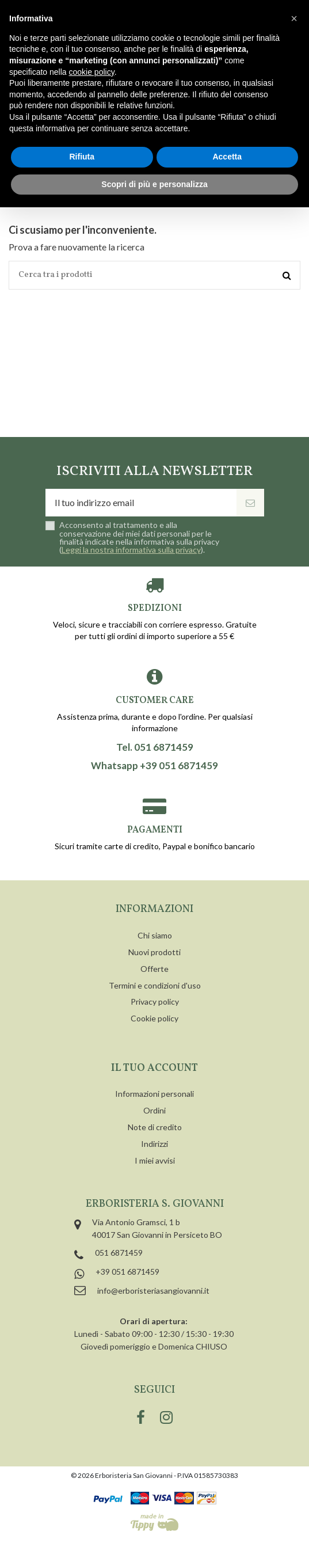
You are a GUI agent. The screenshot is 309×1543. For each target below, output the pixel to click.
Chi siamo (155, 935)
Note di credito (155, 1127)
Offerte (154, 969)
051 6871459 (119, 1252)
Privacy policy (155, 1001)
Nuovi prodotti (154, 952)
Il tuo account (154, 1068)
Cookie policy (154, 1018)
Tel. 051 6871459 (154, 747)
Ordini (154, 1110)
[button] (294, 18)
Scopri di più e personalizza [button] (154, 184)
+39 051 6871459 (127, 1271)
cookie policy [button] (92, 72)
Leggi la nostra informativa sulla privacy (131, 549)
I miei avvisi (155, 1160)
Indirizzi (154, 1144)
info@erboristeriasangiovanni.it (153, 1290)
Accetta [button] (227, 156)
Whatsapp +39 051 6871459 (154, 766)
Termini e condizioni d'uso (155, 985)
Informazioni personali (154, 1094)
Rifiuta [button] (81, 156)
